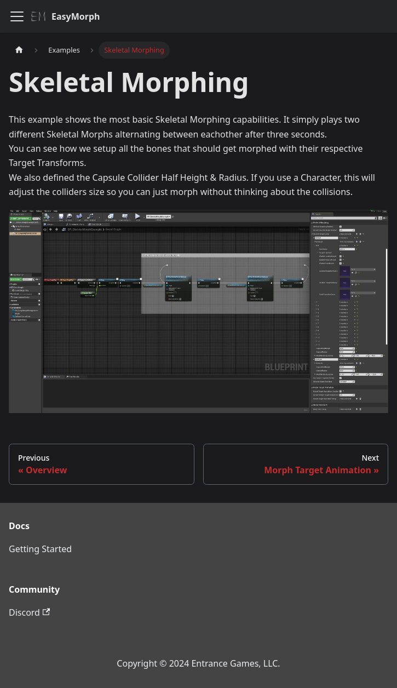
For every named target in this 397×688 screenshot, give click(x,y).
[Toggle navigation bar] (17, 16)
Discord (29, 612)
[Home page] (19, 50)
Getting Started (40, 549)
